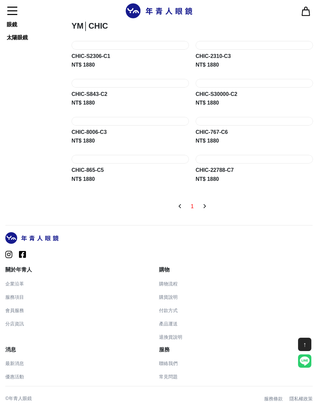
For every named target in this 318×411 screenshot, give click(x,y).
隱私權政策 (301, 398)
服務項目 (14, 297)
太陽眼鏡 (17, 37)
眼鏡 (12, 24)
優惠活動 (14, 376)
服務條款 (273, 398)
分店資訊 (14, 323)
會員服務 (14, 310)
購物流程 (168, 283)
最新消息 (14, 363)
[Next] (204, 206)
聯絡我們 (168, 363)
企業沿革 (14, 283)
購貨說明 (168, 297)
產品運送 (168, 323)
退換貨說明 (170, 337)
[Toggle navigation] (12, 10)
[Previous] (180, 206)
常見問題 (168, 376)
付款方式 (168, 310)
